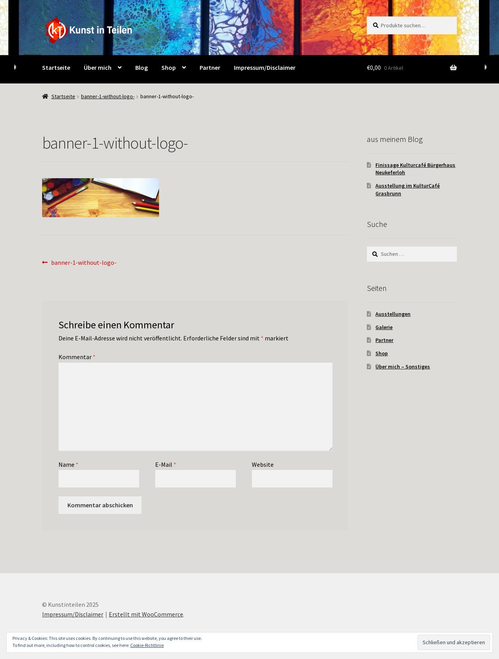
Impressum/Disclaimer (72, 614)
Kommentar (77, 357)
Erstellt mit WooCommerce (146, 614)
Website (263, 464)
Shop (381, 353)
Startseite (63, 96)
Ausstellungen (393, 313)
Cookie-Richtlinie (147, 645)
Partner (384, 340)
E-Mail (165, 464)
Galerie (384, 327)
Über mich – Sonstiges (402, 366)
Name (68, 464)
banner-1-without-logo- (107, 96)
